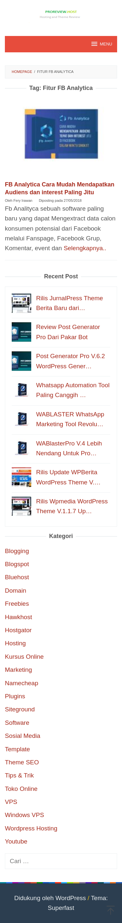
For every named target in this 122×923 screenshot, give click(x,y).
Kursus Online (24, 656)
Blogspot (17, 564)
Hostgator (18, 630)
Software (17, 722)
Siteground (20, 709)
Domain (15, 590)
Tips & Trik (19, 775)
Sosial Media (22, 735)
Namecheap (21, 683)
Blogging (17, 551)
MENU (101, 44)
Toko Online (21, 788)
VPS (11, 801)
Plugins (15, 696)
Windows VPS (24, 814)
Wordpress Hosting (31, 828)
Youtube (16, 841)
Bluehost (17, 577)
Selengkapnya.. (85, 248)
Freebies (17, 603)
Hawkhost (18, 617)
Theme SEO (22, 762)
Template (17, 749)
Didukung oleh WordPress (50, 898)
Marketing (18, 669)
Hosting (15, 643)
